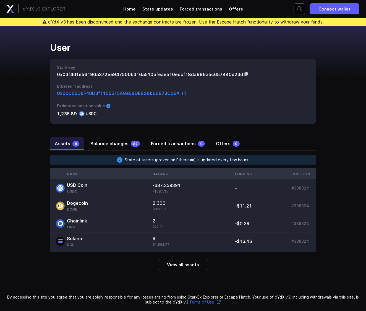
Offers (236, 9)
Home (129, 9)
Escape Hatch (231, 22)
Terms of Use (205, 302)
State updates (157, 9)
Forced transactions (201, 9)
